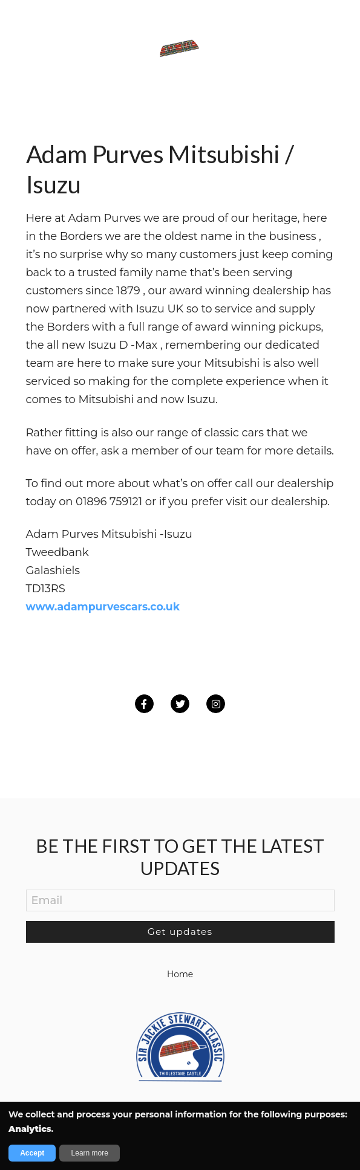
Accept (32, 1153)
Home (180, 973)
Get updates (180, 931)
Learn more (89, 1153)
